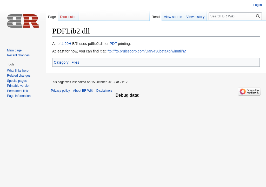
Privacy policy (60, 90)
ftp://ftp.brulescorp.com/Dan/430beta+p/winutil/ (145, 51)
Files (75, 62)
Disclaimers (104, 90)
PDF (113, 44)
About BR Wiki (83, 90)
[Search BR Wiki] (235, 16)
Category (61, 62)
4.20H (66, 44)
